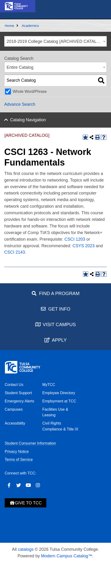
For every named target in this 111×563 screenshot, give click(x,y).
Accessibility (15, 423)
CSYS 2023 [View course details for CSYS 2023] (83, 245)
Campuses (14, 409)
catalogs (26, 549)
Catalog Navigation (28, 119)
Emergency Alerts (19, 401)
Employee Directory (58, 393)
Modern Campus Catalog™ (66, 556)
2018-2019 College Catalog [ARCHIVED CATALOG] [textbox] (55, 41)
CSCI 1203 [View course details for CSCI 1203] (74, 239)
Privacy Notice (17, 452)
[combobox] (55, 41)
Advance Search (19, 104)
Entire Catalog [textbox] (20, 67)
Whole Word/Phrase (30, 91)
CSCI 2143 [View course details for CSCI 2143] (14, 252)
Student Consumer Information (30, 443)
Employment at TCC (59, 401)
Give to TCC (25, 503)
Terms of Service (19, 460)
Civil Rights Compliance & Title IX (60, 426)
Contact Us (14, 385)
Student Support (18, 393)
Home (9, 26)
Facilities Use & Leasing (55, 412)
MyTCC (48, 385)
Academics (30, 26)
